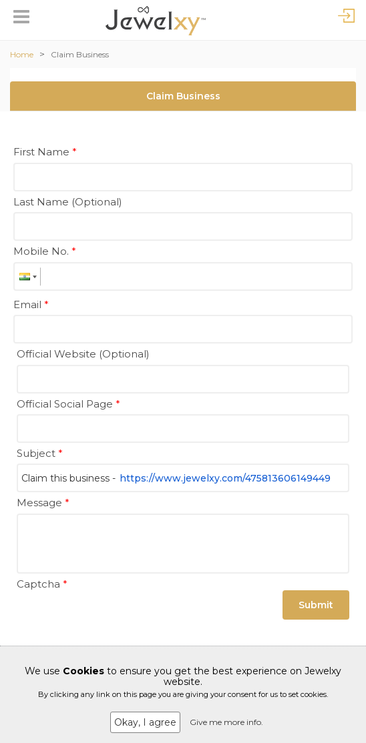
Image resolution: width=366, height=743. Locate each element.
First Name (45, 151)
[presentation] (118, 620)
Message (43, 502)
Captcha (42, 584)
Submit (316, 605)
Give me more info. (226, 722)
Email (31, 304)
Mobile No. (44, 251)
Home (21, 54)
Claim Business (80, 54)
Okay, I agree (145, 722)
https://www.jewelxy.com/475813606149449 (225, 478)
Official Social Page (68, 404)
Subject (40, 453)
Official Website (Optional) (83, 353)
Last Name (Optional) (67, 201)
